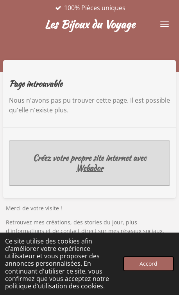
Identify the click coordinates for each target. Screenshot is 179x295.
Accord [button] (149, 263)
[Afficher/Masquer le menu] (164, 24)
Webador (89, 168)
